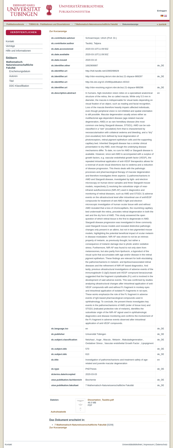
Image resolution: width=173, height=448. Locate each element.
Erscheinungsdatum (19, 71)
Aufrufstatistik (58, 411)
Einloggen (162, 11)
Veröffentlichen (23, 32)
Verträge (10, 46)
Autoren (13, 76)
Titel (11, 81)
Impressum (149, 444)
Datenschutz (161, 444)
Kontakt (10, 41)
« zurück (161, 24)
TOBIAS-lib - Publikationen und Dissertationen (49, 24)
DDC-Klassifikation (19, 86)
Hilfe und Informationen (18, 50)
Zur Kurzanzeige (58, 31)
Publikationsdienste (15, 24)
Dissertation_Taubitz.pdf (101, 400)
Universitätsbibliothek (132, 444)
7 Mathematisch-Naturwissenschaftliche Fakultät (96, 24)
